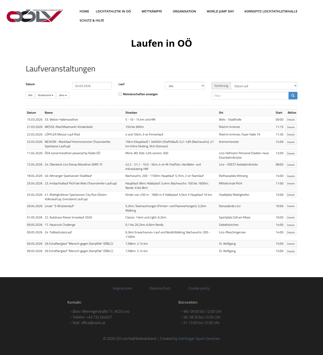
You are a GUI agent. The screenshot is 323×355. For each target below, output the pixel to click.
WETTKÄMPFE (154, 11)
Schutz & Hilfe (92, 20)
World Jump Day (222, 11)
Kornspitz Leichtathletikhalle (271, 11)
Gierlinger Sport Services (199, 338)
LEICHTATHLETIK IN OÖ (115, 11)
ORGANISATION (186, 11)
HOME (84, 11)
